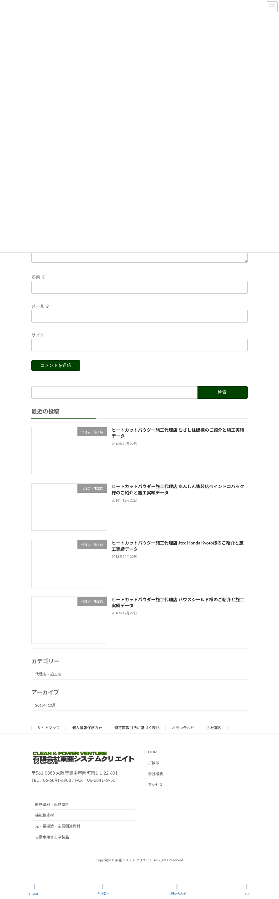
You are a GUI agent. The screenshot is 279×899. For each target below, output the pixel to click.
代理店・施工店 (48, 681)
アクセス (155, 792)
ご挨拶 (153, 770)
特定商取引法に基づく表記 (137, 735)
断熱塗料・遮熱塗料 (52, 811)
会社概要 (155, 781)
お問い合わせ (183, 735)
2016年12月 (45, 712)
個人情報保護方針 (87, 735)
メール (40, 313)
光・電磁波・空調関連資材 (57, 833)
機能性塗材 (44, 822)
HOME (154, 759)
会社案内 (214, 735)
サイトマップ (48, 735)
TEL (247, 890)
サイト (38, 342)
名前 (38, 284)
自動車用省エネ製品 (52, 844)
